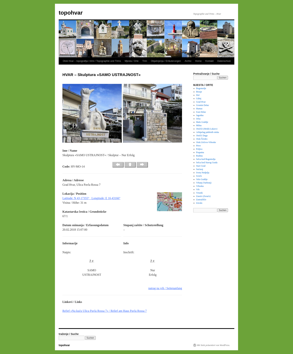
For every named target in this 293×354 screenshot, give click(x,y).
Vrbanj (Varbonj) (204, 182)
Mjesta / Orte (131, 61)
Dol (198, 95)
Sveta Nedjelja (202, 172)
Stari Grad (201, 166)
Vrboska (200, 186)
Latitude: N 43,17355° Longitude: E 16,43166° (91, 198)
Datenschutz (224, 61)
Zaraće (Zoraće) (203, 196)
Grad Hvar (201, 102)
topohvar (71, 13)
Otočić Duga (202, 135)
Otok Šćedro (201, 139)
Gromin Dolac (202, 105)
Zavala (199, 203)
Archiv (188, 61)
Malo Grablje (202, 122)
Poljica (199, 149)
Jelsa (198, 118)
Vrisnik (199, 193)
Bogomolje (201, 88)
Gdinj (198, 98)
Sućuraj (199, 169)
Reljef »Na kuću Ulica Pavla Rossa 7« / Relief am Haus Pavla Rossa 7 (104, 310)
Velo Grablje (202, 179)
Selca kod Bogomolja (205, 159)
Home (198, 61)
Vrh (198, 189)
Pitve (198, 145)
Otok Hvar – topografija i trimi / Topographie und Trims (92, 61)
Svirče (199, 176)
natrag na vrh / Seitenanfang (165, 288)
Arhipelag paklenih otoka (207, 132)
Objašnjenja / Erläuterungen (166, 61)
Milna (199, 125)
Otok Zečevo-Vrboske (206, 142)
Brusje (199, 91)
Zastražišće (201, 199)
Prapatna (200, 152)
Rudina (199, 155)
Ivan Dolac (201, 112)
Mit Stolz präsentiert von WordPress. (213, 345)
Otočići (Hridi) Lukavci (207, 128)
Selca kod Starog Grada (207, 162)
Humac (199, 108)
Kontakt (209, 61)
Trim (144, 61)
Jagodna (199, 115)
